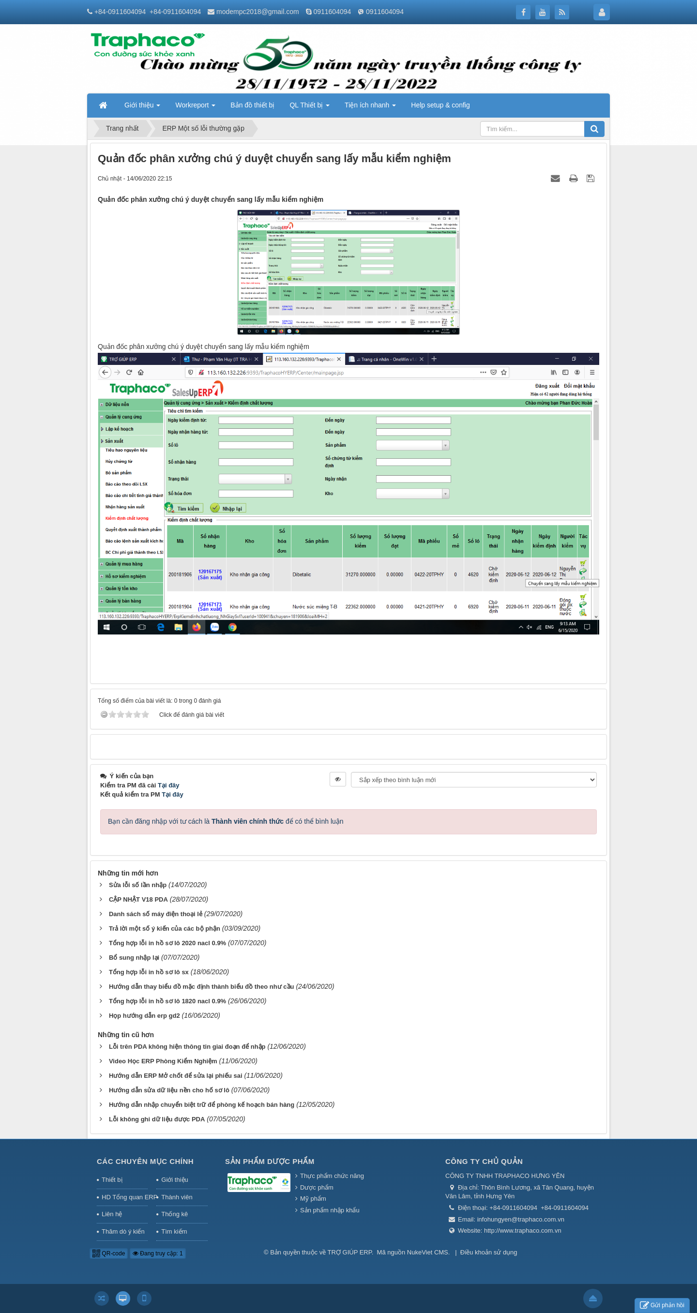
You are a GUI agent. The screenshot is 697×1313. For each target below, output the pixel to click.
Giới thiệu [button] (142, 108)
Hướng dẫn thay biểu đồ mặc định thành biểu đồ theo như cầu (201, 986)
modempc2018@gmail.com (257, 11)
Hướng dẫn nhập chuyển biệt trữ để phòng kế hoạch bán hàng (201, 1104)
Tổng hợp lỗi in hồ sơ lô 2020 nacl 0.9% (167, 943)
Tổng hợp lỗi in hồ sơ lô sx (149, 972)
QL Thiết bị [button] (309, 108)
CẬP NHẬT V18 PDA (138, 899)
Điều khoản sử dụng (488, 1252)
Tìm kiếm (174, 1231)
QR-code (108, 1253)
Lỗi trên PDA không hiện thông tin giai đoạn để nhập (187, 1046)
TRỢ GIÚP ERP (350, 1252)
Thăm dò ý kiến (123, 1231)
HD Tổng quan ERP (125, 1197)
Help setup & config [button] (440, 105)
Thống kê (174, 1214)
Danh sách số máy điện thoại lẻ (155, 914)
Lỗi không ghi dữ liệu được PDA (157, 1119)
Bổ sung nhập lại (134, 957)
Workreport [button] (195, 108)
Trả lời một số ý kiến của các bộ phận (164, 928)
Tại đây (169, 785)
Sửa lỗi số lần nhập (138, 885)
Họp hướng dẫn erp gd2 (144, 1015)
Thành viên (176, 1197)
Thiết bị (112, 1179)
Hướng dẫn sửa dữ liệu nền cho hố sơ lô (169, 1090)
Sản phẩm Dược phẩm (270, 1161)
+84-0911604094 (120, 11)
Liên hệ (112, 1214)
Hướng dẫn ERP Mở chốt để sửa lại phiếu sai (175, 1075)
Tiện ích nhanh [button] (370, 108)
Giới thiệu (174, 1179)
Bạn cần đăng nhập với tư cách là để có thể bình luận (226, 821)
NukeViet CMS (427, 1252)
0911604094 (332, 11)
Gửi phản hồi (662, 1305)
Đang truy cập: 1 (158, 1253)
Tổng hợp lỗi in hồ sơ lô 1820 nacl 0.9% (167, 1001)
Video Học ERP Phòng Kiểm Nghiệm (163, 1061)
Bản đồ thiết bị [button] (252, 105)
